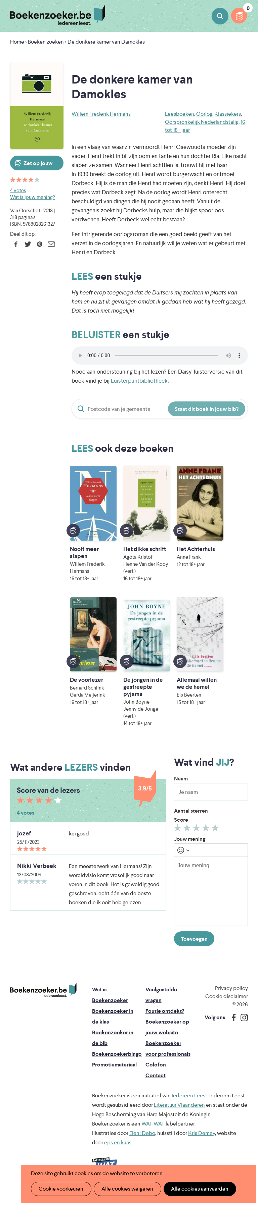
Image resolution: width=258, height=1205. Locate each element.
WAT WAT (153, 1130)
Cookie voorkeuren (60, 1188)
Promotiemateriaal (114, 1071)
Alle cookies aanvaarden (196, 1188)
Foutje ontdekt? (164, 1018)
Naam (181, 785)
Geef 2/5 (187, 836)
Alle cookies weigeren (125, 1188)
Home (17, 41)
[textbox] (211, 895)
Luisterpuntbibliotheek (139, 380)
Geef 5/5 (216, 836)
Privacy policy (231, 995)
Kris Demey (201, 1140)
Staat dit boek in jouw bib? (207, 409)
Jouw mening (189, 846)
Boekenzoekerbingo (117, 1060)
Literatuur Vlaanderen (179, 1111)
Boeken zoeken (220, 16)
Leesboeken (179, 113)
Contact (155, 1082)
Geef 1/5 (178, 836)
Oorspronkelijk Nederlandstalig (202, 121)
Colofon (155, 1071)
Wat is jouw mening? (32, 197)
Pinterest (39, 244)
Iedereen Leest (189, 1102)
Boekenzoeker (57, 15)
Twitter (28, 244)
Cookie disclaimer (226, 1003)
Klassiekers (227, 113)
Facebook (16, 244)
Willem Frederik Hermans (101, 113)
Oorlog (204, 113)
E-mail (51, 244)
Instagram (242, 1024)
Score (181, 826)
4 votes (18, 190)
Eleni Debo (142, 1140)
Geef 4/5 (206, 836)
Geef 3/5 (197, 836)
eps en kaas (117, 1149)
